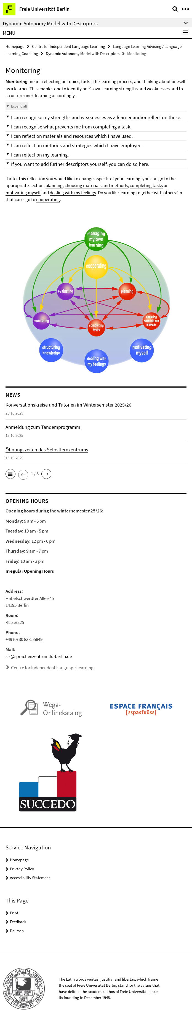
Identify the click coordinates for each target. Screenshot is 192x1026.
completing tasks (146, 185)
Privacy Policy (22, 868)
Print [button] (14, 912)
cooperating (48, 199)
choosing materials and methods (96, 185)
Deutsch (17, 930)
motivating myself (23, 193)
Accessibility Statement (30, 877)
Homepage (15, 46)
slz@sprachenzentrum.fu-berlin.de (39, 656)
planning (54, 185)
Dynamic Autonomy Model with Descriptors (82, 53)
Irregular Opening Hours (30, 571)
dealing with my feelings (73, 193)
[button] (96, 117)
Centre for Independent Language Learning (68, 46)
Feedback (18, 921)
